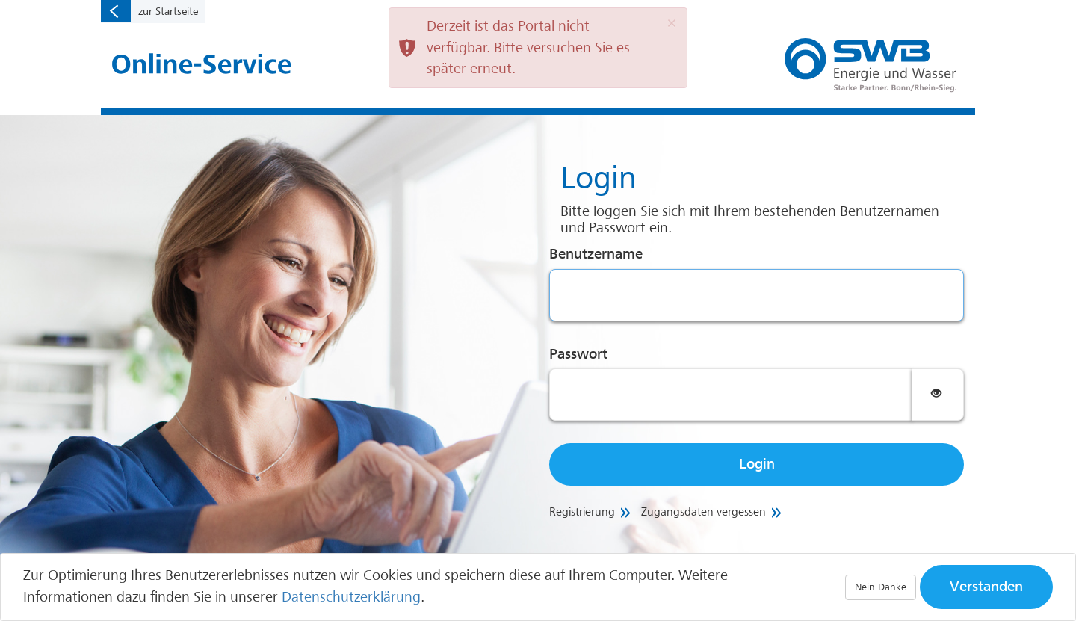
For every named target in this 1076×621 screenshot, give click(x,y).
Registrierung (582, 512)
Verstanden (986, 587)
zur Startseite (168, 11)
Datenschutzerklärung (351, 597)
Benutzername (596, 254)
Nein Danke (880, 587)
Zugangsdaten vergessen (703, 512)
